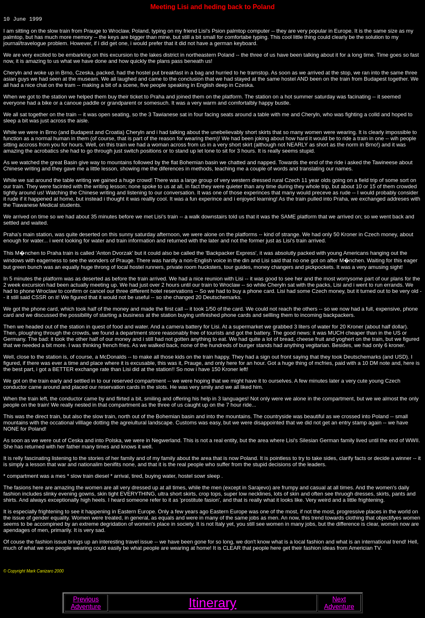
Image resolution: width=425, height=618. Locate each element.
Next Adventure (339, 604)
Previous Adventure (86, 604)
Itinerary (213, 603)
